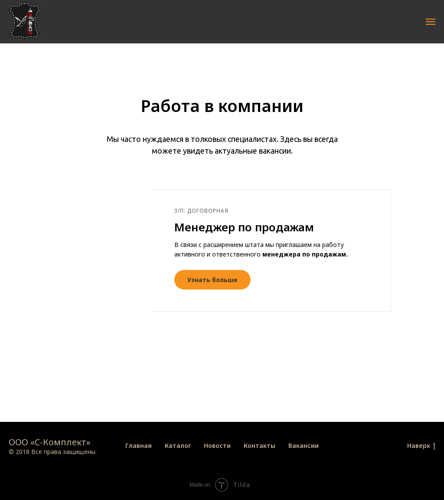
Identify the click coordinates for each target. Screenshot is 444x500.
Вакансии (303, 445)
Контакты (259, 445)
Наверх (421, 446)
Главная (138, 445)
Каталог (178, 445)
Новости (217, 445)
